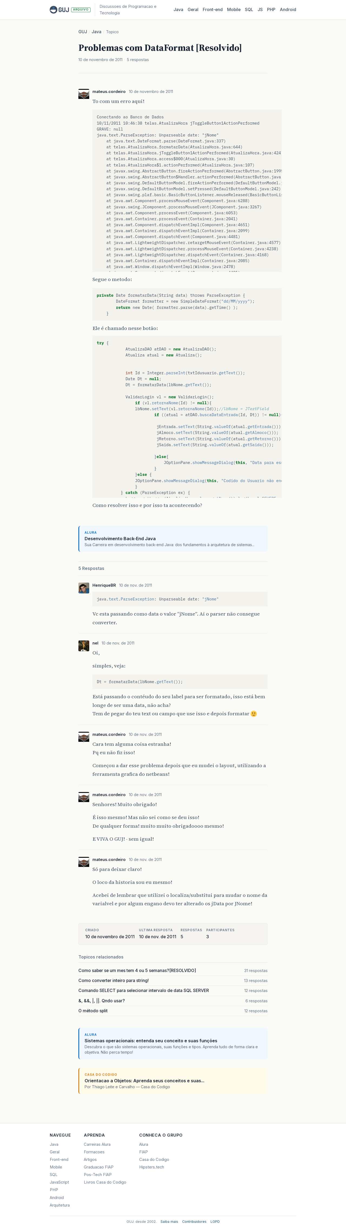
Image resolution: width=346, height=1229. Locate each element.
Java (178, 9)
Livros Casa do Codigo (105, 1182)
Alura (143, 1144)
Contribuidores (194, 1222)
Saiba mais (169, 1222)
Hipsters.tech (151, 1167)
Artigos (90, 1159)
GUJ (82, 31)
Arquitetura (60, 1205)
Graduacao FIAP (99, 1167)
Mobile (234, 9)
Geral (193, 9)
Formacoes (94, 1152)
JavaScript (59, 1182)
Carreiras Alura (97, 1144)
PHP (271, 9)
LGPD (215, 1222)
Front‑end (213, 9)
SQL (249, 9)
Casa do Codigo (154, 1159)
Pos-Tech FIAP (98, 1174)
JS (260, 9)
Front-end (59, 1159)
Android (288, 9)
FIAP (143, 1152)
